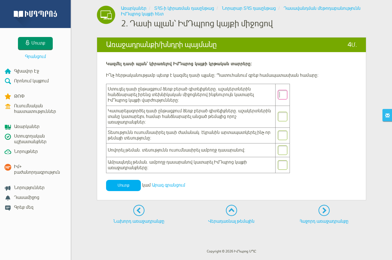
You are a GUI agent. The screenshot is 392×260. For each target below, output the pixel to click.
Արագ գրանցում (168, 185)
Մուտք (123, 185)
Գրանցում (35, 56)
